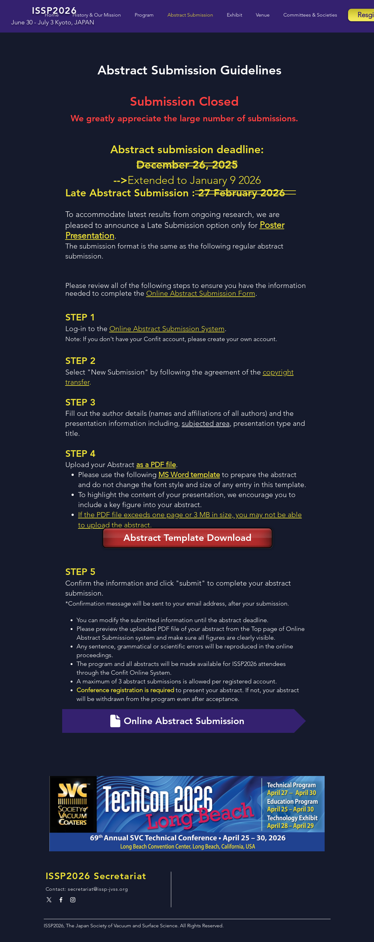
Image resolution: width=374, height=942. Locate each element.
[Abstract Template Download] (187, 538)
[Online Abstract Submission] (184, 721)
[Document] (115, 721)
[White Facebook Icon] (60, 899)
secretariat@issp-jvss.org (98, 889)
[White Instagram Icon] (72, 899)
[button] (140, 15)
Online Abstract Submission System (167, 329)
